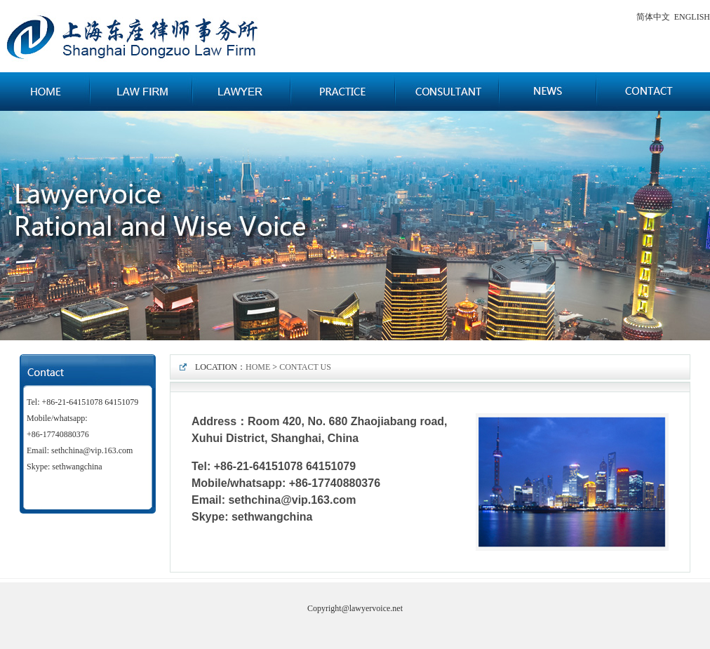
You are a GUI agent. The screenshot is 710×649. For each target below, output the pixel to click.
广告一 (355, 225)
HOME (258, 367)
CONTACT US (305, 367)
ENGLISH (692, 17)
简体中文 (653, 17)
